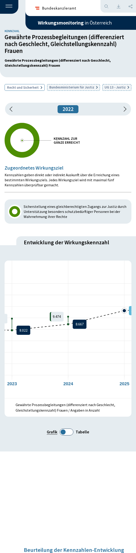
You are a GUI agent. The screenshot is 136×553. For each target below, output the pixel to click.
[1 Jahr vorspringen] (123, 109)
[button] (9, 7)
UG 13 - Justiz (117, 87)
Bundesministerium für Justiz (73, 87)
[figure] (68, 329)
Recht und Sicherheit (24, 87)
